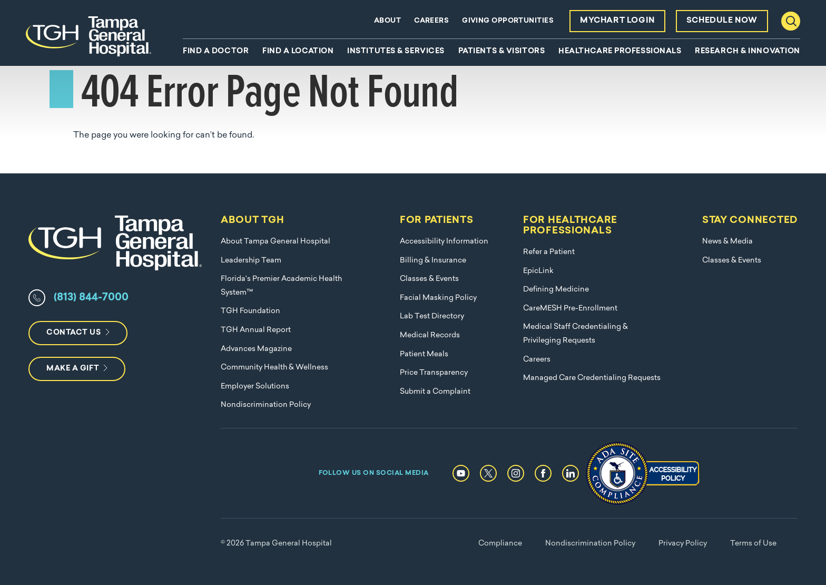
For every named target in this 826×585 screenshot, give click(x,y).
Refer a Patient (549, 252)
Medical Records (430, 335)
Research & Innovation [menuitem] (747, 51)
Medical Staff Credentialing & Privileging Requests (575, 334)
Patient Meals (424, 354)
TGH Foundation (250, 311)
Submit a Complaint (435, 392)
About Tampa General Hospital (275, 242)
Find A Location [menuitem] (297, 51)
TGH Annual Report (256, 330)
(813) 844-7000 (91, 297)
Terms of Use (753, 544)
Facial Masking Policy (438, 298)
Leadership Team (251, 261)
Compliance (500, 544)
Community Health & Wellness (274, 368)
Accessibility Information (444, 242)
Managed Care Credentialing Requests (592, 378)
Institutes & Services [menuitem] (396, 51)
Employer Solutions (255, 387)
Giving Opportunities (508, 20)
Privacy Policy (682, 544)
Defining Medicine (556, 290)
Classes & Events (429, 279)
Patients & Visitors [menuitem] (501, 51)
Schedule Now (722, 21)
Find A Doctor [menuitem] (216, 51)
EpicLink (538, 271)
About (387, 20)
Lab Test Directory (432, 316)
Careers (431, 20)
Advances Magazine (256, 349)
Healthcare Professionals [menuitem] (619, 51)
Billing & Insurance (433, 261)
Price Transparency (434, 373)
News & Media (727, 242)
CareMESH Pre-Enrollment (570, 309)
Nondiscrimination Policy (266, 405)
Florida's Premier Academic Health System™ (281, 286)
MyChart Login (617, 21)
